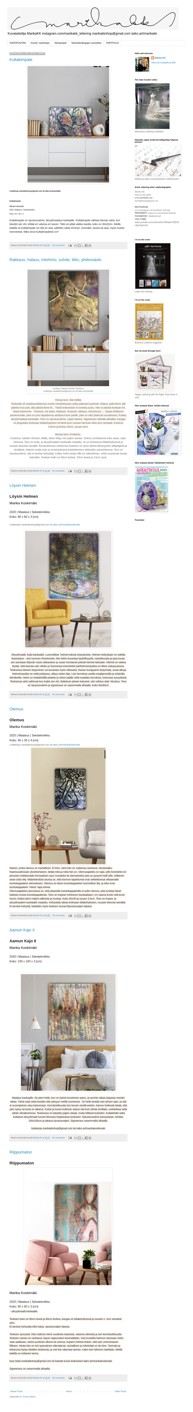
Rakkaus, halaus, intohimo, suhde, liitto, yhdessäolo (55, 259)
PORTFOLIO (112, 43)
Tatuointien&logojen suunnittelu (86, 43)
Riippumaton (20, 1152)
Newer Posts (16, 1391)
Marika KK (160, 58)
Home (69, 1391)
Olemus (16, 709)
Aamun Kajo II (22, 930)
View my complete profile (163, 62)
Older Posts (120, 1391)
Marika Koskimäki (23, 503)
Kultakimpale (20, 59)
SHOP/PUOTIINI (18, 43)
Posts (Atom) (29, 1396)
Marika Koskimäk (16, 206)
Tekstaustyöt (60, 43)
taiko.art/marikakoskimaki (66, 524)
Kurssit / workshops (40, 43)
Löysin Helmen (22, 485)
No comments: (59, 245)
